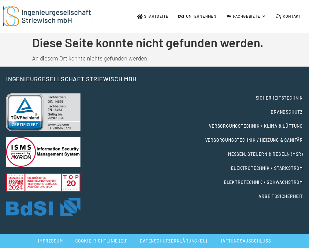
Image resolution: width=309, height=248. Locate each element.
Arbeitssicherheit (281, 196)
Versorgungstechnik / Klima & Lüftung (256, 126)
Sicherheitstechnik (279, 97)
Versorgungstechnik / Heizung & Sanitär (254, 140)
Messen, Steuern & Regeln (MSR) (265, 154)
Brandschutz (287, 112)
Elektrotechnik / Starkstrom (267, 168)
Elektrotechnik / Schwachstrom (263, 182)
